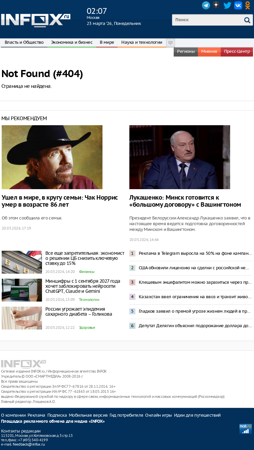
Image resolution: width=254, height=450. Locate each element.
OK (249, 5)
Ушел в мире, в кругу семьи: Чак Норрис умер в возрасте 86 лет (60, 201)
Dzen (217, 5)
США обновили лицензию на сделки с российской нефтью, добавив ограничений (195, 267)
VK (238, 5)
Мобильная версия (88, 415)
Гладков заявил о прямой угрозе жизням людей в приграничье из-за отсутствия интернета (195, 311)
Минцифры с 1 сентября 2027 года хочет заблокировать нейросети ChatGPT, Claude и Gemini (82, 286)
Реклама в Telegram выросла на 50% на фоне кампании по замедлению (195, 253)
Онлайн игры (158, 415)
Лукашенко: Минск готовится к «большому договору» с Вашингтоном (185, 201)
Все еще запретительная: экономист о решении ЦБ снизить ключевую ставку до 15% (84, 258)
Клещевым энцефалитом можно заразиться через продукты (195, 282)
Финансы (86, 271)
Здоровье (87, 327)
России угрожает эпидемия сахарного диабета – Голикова (78, 311)
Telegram (206, 5)
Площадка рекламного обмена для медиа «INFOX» (53, 421)
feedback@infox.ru (29, 444)
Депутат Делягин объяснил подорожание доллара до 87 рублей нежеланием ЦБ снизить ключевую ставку (195, 325)
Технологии (89, 299)
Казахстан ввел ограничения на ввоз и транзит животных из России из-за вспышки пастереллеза (195, 296)
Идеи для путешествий (197, 415)
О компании (13, 415)
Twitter (227, 5)
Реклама (36, 415)
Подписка (57, 415)
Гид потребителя (126, 415)
